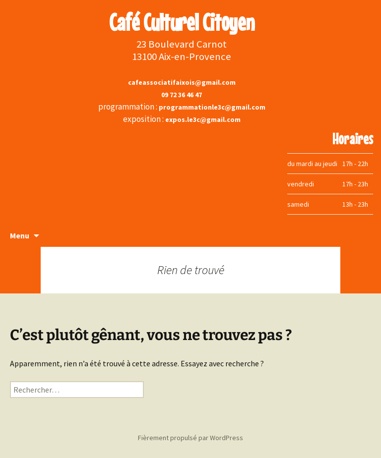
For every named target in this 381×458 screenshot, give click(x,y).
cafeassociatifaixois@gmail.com (182, 82)
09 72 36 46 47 (181, 94)
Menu (19, 235)
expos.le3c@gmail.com (203, 119)
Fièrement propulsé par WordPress (190, 437)
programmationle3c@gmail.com (212, 107)
